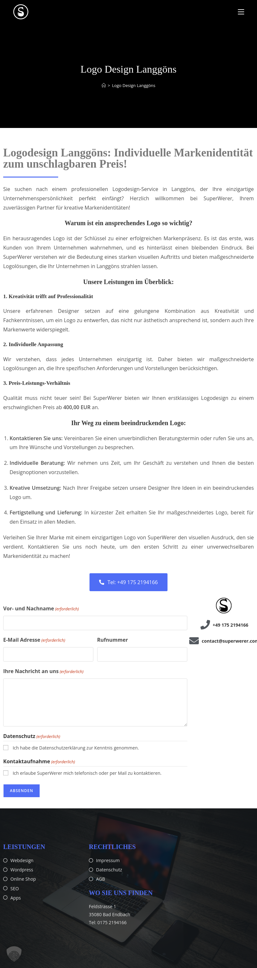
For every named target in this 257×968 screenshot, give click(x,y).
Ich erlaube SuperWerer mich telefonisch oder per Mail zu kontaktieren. (87, 773)
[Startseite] (104, 85)
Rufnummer (112, 639)
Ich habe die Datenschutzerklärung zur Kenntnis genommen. (76, 748)
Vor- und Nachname (41, 609)
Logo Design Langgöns (133, 85)
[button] (14, 954)
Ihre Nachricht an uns (43, 671)
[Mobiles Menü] (241, 12)
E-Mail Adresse (34, 640)
